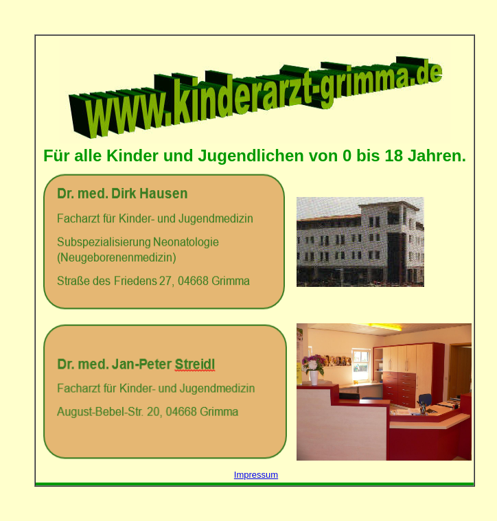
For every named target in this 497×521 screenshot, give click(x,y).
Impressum (256, 475)
